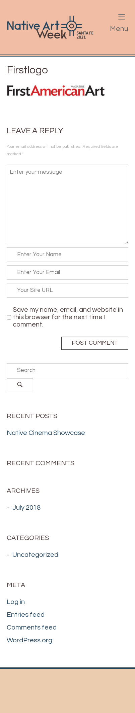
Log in (16, 602)
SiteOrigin (67, 694)
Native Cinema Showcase (46, 433)
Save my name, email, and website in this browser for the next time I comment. (68, 317)
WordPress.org (29, 640)
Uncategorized (35, 554)
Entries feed (26, 614)
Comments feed (32, 627)
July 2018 (26, 507)
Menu (119, 23)
